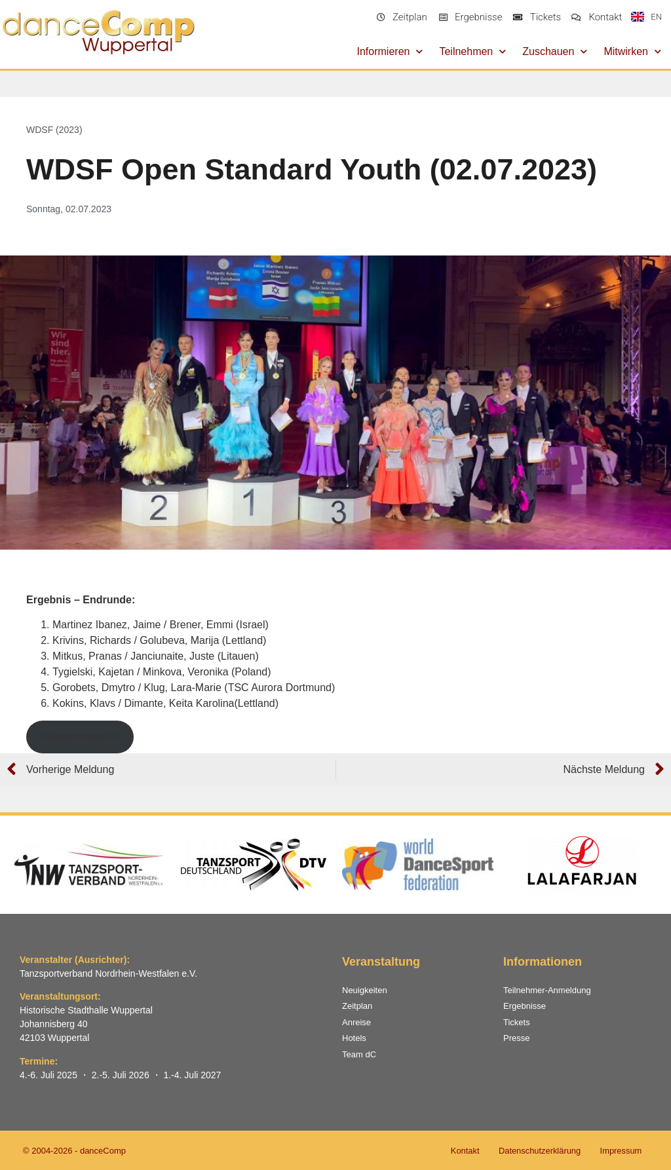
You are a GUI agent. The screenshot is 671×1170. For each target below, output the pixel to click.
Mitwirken (632, 51)
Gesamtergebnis (79, 736)
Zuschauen (554, 51)
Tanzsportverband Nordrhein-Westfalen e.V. (108, 973)
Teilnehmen (472, 51)
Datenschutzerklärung (538, 1151)
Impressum (621, 1151)
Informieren (390, 51)
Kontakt (462, 1151)
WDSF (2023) (54, 129)
